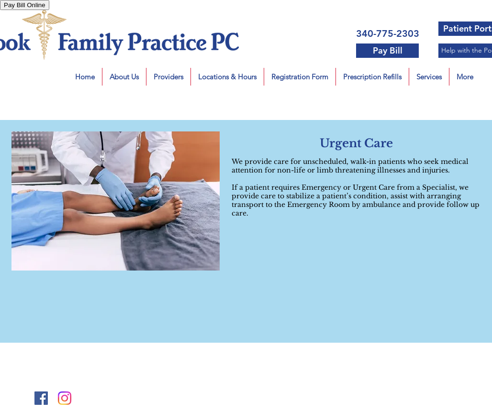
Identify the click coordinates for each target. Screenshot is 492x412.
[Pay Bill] (387, 50)
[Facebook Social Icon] (41, 398)
